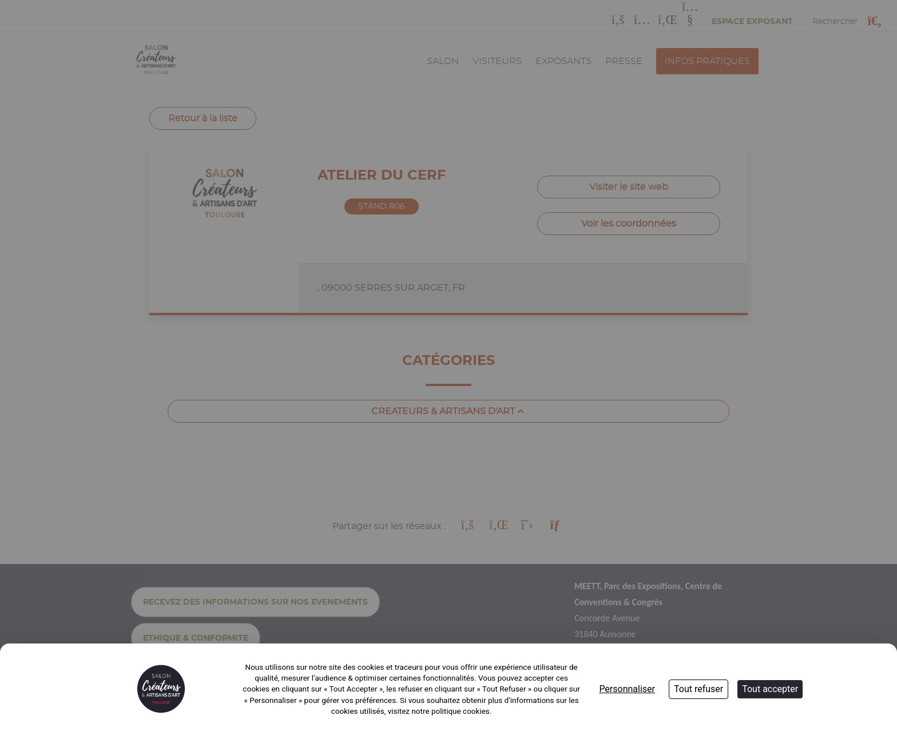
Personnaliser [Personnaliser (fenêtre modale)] (627, 689)
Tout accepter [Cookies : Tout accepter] (770, 689)
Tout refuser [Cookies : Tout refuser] (698, 689)
